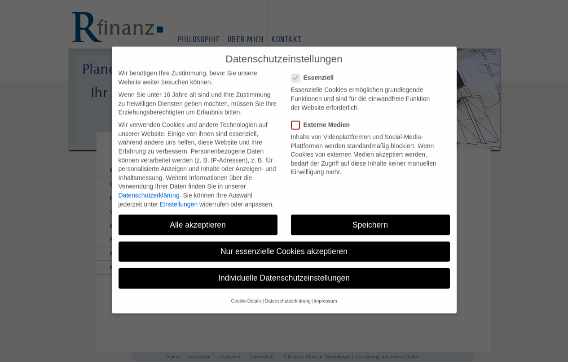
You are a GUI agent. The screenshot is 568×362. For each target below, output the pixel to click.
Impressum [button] (325, 294)
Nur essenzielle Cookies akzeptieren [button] (284, 244)
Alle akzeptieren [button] (198, 217)
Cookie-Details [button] (246, 294)
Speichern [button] (370, 217)
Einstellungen (179, 197)
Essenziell (315, 71)
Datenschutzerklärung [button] (288, 294)
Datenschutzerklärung (149, 188)
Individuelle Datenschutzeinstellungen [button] (284, 271)
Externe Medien (323, 118)
